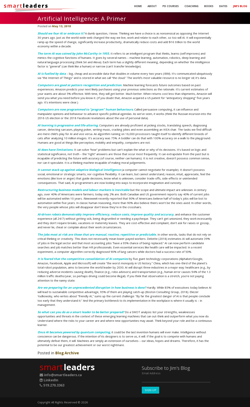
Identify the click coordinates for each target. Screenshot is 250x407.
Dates (223, 6)
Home (138, 6)
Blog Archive (67, 352)
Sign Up (150, 390)
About (152, 6)
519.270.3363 (52, 385)
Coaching (191, 6)
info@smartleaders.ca (61, 375)
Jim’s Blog (240, 6)
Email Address (151, 373)
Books (208, 6)
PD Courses (170, 6)
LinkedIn (49, 380)
